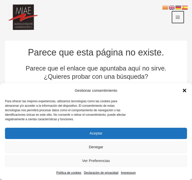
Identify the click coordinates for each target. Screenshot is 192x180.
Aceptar (96, 133)
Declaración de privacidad (101, 172)
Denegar (96, 147)
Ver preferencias (96, 160)
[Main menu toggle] (178, 17)
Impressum (128, 172)
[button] (184, 90)
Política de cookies (68, 172)
